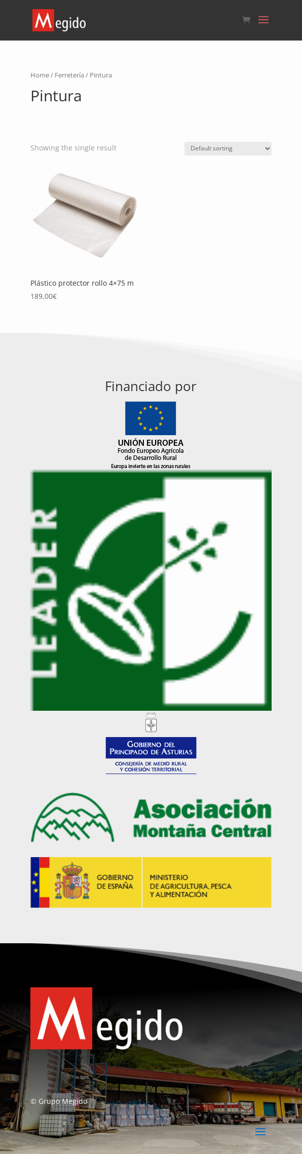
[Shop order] (228, 149)
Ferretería (69, 75)
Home (39, 75)
